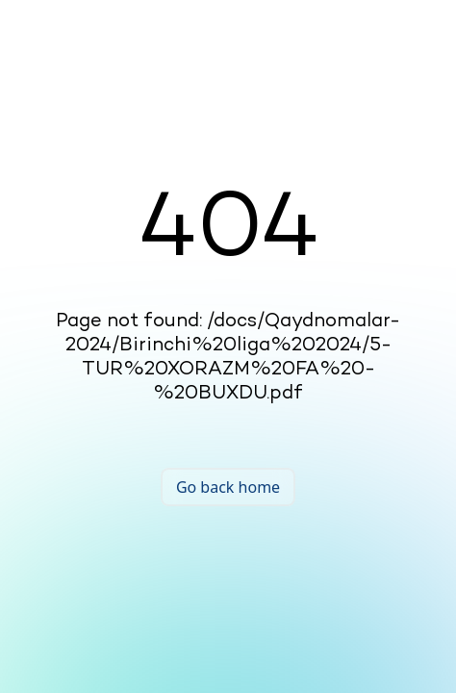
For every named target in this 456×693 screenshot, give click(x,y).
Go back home (228, 487)
